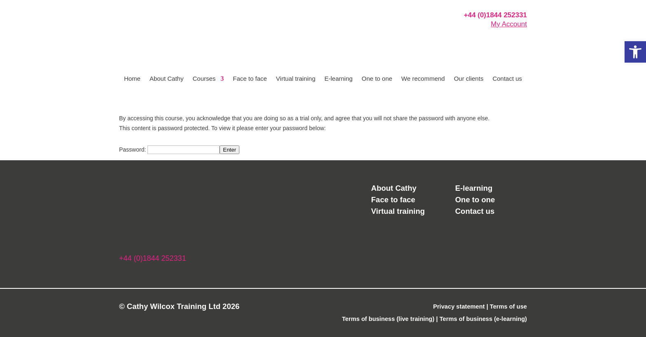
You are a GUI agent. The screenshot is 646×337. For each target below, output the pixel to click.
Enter (229, 150)
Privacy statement (459, 306)
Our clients (469, 79)
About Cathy (167, 79)
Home (132, 79)
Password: (169, 149)
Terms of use (508, 306)
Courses (203, 79)
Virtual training (296, 79)
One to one (377, 79)
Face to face (250, 79)
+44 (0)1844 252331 (495, 15)
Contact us (507, 79)
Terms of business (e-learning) (483, 319)
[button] (635, 52)
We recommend (423, 79)
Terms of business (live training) (388, 319)
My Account (509, 24)
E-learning (338, 79)
